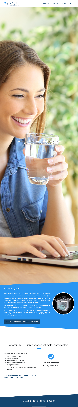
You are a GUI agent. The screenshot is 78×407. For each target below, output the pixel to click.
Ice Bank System (45, 3)
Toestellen (63, 3)
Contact (71, 3)
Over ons (55, 3)
